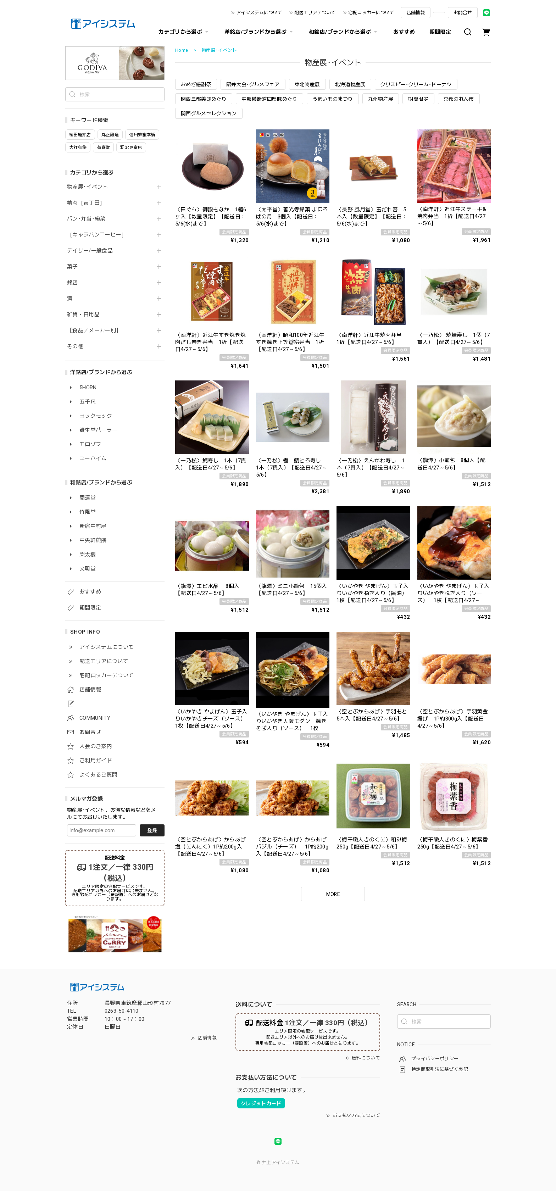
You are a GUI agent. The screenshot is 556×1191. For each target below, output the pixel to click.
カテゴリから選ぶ (184, 31)
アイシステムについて (259, 12)
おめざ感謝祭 (196, 84)
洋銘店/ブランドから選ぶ (259, 31)
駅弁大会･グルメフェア (253, 84)
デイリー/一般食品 (90, 251)
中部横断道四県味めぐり (269, 99)
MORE (333, 894)
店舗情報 (415, 12)
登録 (152, 830)
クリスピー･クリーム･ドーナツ (416, 84)
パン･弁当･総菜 (86, 219)
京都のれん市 (459, 99)
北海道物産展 (350, 84)
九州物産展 (381, 99)
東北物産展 (307, 84)
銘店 (72, 283)
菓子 (72, 267)
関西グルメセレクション (209, 113)
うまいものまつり (332, 99)
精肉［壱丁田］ (86, 203)
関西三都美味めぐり (204, 99)
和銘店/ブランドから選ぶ (344, 31)
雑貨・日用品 (83, 315)
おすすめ (404, 32)
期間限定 (440, 32)
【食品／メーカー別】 (94, 331)
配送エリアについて (315, 12)
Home (181, 50)
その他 (75, 347)
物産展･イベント (87, 187)
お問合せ (463, 12)
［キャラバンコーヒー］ (97, 235)
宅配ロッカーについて (371, 12)
